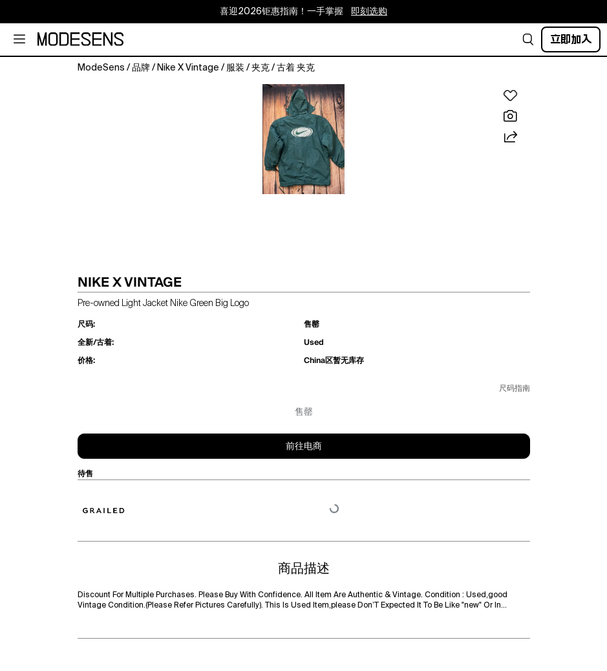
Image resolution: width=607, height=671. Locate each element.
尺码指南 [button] (514, 389)
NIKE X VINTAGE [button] (130, 282)
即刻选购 (369, 11)
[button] (528, 39)
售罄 (304, 412)
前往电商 (304, 446)
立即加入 (570, 39)
